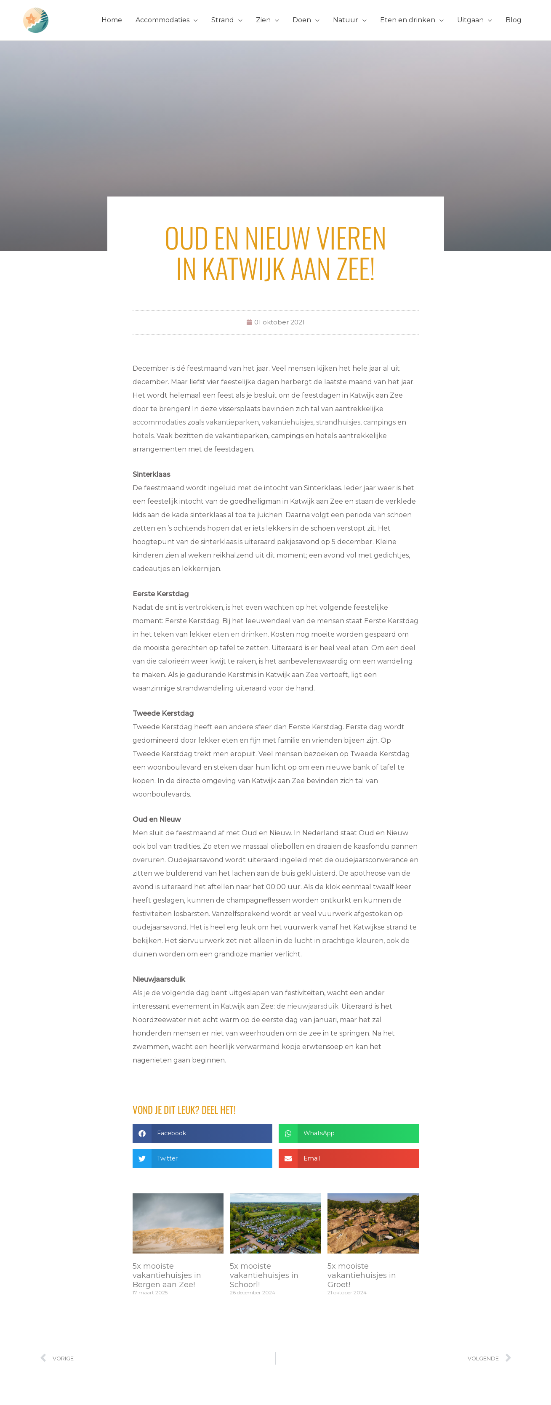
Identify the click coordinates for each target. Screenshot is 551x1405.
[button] (203, 1133)
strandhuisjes (338, 422)
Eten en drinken (407, 20)
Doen (302, 20)
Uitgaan (470, 20)
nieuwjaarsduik (312, 1006)
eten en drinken (240, 634)
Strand (222, 20)
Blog (514, 20)
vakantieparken (232, 422)
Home (111, 20)
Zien (263, 20)
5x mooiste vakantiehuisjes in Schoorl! (264, 1275)
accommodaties (159, 422)
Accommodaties (162, 20)
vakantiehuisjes (287, 422)
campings (379, 422)
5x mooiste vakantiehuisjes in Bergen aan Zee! (167, 1275)
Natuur (345, 20)
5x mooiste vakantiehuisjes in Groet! (361, 1275)
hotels (143, 436)
